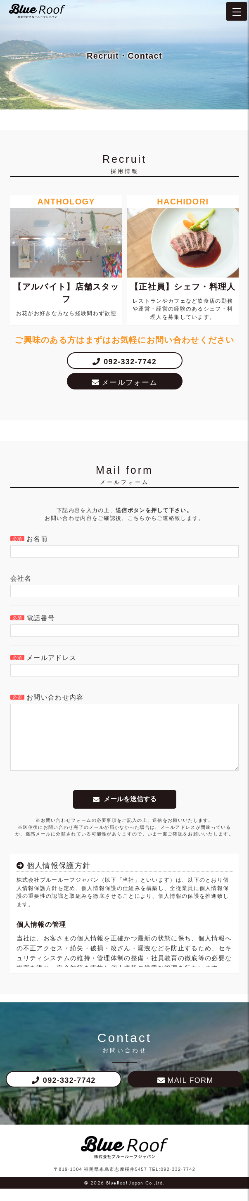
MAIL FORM (190, 1093)
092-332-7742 (130, 362)
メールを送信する (130, 811)
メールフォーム (129, 382)
